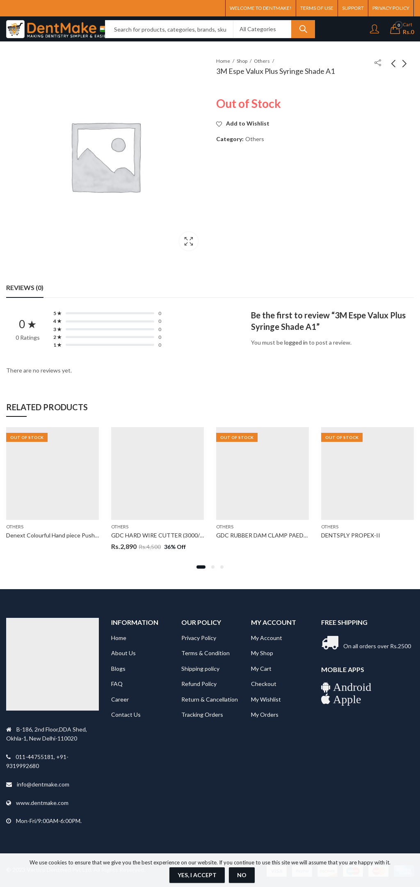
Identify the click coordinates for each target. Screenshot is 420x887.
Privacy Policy (198, 637)
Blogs (118, 668)
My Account (266, 637)
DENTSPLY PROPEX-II (350, 534)
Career (120, 699)
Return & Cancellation (209, 699)
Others (262, 61)
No (242, 874)
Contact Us (126, 714)
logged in (296, 342)
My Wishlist (266, 699)
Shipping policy (200, 668)
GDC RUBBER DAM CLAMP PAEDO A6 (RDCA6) (278, 534)
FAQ (117, 683)
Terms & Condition (205, 652)
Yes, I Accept (197, 874)
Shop (242, 61)
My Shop (262, 652)
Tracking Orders (202, 714)
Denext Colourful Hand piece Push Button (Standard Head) (81, 534)
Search (303, 29)
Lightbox (188, 241)
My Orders (264, 714)
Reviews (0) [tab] (24, 287)
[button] (201, 567)
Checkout (263, 683)
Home (223, 61)
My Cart (261, 668)
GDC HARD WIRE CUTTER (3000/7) (158, 534)
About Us (123, 652)
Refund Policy (199, 683)
